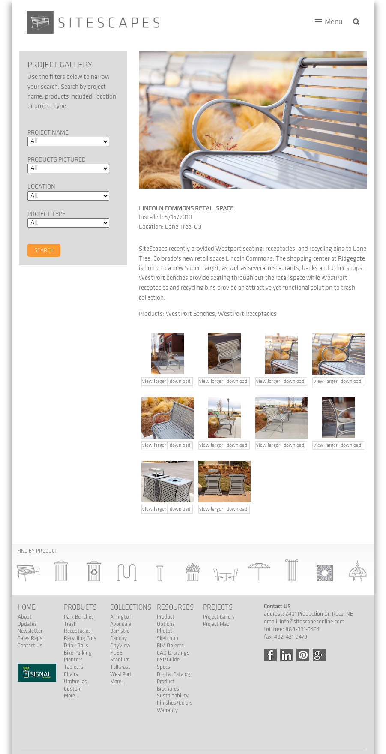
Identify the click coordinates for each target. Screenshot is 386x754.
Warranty (167, 710)
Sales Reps (30, 638)
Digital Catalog (173, 674)
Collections (130, 607)
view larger (154, 381)
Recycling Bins (80, 638)
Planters (73, 659)
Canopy (118, 638)
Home (27, 607)
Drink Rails (76, 645)
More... (71, 695)
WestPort (121, 674)
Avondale (120, 624)
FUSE (116, 652)
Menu (333, 21)
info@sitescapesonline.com (312, 621)
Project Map (216, 624)
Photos (165, 631)
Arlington (121, 616)
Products (80, 607)
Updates (27, 624)
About (25, 616)
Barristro (119, 631)
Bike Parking (78, 652)
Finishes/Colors (174, 703)
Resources (175, 607)
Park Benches (79, 616)
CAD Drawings (173, 652)
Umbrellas (75, 681)
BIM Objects (170, 645)
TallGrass (120, 667)
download (180, 381)
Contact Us (30, 645)
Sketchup (167, 638)
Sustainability (173, 695)
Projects (218, 607)
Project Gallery (219, 616)
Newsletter (30, 631)
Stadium (120, 659)
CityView (120, 645)
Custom (73, 688)
